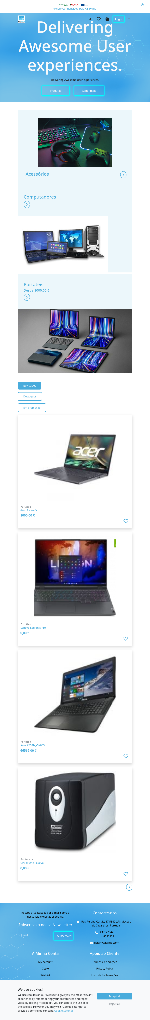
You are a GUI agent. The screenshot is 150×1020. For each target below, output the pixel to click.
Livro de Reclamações (104, 975)
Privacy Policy (104, 969)
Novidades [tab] (29, 390)
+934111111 (106, 936)
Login (118, 19)
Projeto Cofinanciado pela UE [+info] (75, 8)
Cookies (104, 982)
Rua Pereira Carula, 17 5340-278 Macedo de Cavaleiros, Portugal (106, 923)
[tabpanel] (75, 650)
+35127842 (106, 932)
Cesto (45, 969)
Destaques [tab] (30, 401)
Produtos (55, 91)
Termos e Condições (104, 962)
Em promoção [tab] (32, 412)
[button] (126, 525)
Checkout (45, 982)
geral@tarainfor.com (106, 943)
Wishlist (45, 975)
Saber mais (89, 91)
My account (45, 962)
